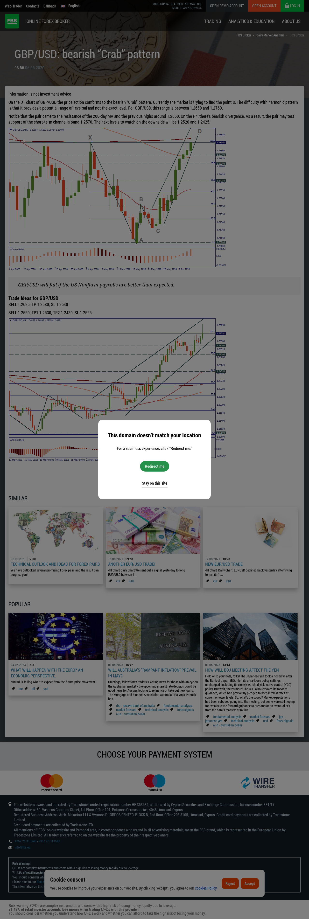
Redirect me (154, 466)
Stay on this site (154, 483)
